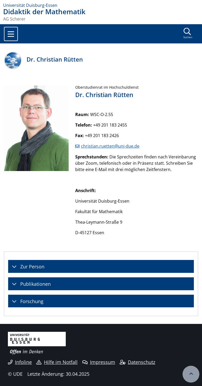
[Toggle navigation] (11, 34)
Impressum (98, 362)
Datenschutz (137, 362)
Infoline (20, 362)
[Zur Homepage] (101, 5)
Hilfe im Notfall (57, 362)
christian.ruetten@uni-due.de (110, 146)
